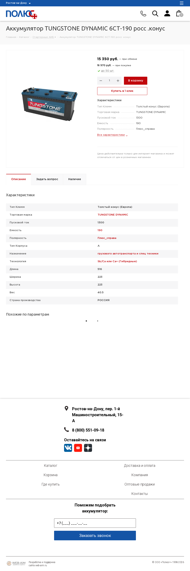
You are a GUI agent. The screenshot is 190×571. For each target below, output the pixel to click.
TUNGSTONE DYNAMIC (113, 215)
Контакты (139, 494)
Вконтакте (68, 448)
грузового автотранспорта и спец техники (128, 254)
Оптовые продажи (140, 484)
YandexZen (88, 448)
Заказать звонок (95, 535)
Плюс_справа (107, 238)
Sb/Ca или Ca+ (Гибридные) (117, 261)
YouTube (78, 448)
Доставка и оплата (139, 465)
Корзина (50, 475)
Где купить (51, 484)
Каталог (50, 465)
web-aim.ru (41, 565)
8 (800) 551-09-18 (88, 430)
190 (100, 230)
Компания (139, 475)
